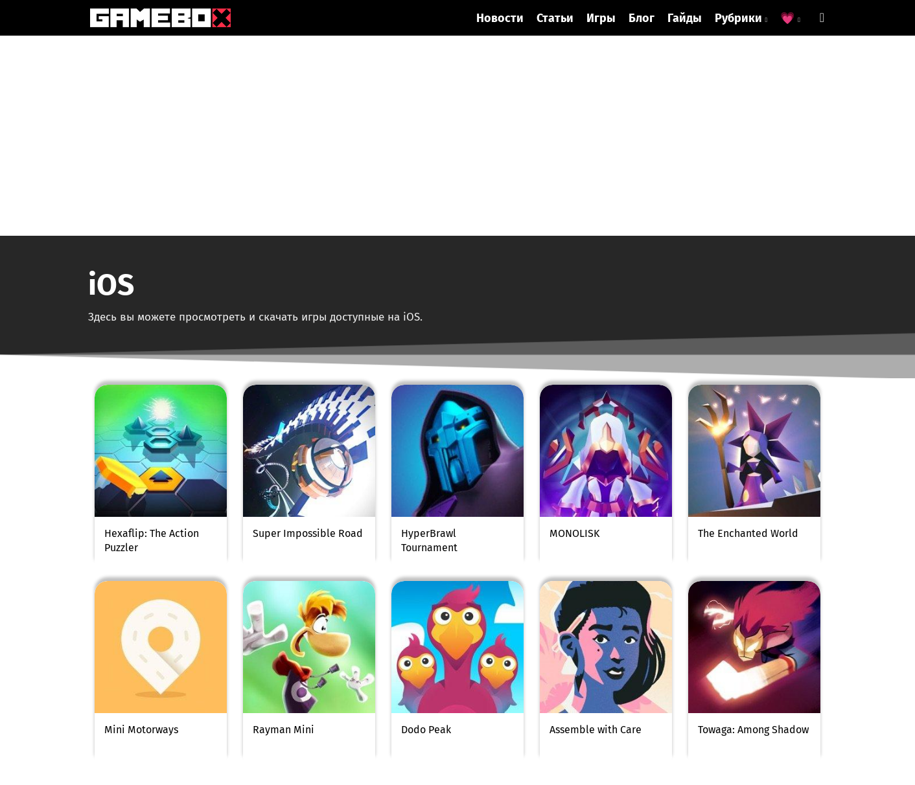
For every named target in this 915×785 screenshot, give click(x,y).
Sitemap (240, 760)
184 (559, 606)
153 (491, 606)
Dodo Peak (426, 529)
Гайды (684, 18)
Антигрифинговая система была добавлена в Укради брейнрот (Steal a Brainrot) (233, 724)
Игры (601, 18)
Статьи (555, 18)
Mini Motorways (141, 529)
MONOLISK (574, 333)
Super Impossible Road (308, 333)
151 (424, 606)
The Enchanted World (748, 333)
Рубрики (741, 18)
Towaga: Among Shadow (753, 529)
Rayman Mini (283, 529)
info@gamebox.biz (255, 675)
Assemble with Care (596, 529)
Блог (641, 18)
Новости (500, 18)
